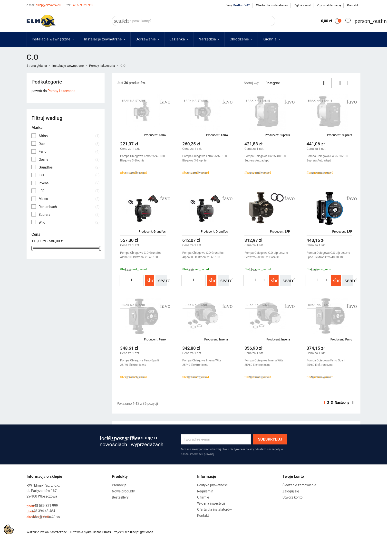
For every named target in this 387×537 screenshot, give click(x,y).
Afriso (69, 135)
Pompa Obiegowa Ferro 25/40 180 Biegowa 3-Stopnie (142, 158)
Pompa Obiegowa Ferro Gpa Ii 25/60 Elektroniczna (326, 363)
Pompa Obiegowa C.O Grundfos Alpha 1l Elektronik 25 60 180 (202, 255)
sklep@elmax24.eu (43, 5)
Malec (69, 198)
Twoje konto (293, 476)
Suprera (69, 214)
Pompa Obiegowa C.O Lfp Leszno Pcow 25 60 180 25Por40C (266, 255)
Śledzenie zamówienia (299, 485)
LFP (69, 190)
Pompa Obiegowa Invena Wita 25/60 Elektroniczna (263, 363)
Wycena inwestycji (211, 503)
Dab (69, 143)
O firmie (203, 497)
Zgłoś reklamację (329, 5)
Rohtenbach (69, 206)
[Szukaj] (193, 21)
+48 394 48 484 (41, 511)
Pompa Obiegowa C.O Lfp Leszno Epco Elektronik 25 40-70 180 (328, 255)
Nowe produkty (123, 491)
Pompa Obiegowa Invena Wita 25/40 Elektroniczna (201, 363)
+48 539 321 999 (80, 5)
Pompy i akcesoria (61, 91)
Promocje (119, 485)
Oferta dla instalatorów (272, 5)
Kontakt (352, 5)
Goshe (69, 159)
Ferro (69, 151)
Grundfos (69, 167)
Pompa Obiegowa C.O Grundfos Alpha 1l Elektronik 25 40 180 (140, 255)
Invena (69, 183)
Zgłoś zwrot (302, 5)
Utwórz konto (292, 497)
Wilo (69, 222)
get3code (146, 532)
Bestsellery (120, 497)
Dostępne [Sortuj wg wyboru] (297, 83)
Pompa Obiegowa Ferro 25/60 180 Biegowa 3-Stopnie (204, 158)
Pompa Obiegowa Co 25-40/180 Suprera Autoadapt (265, 158)
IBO (69, 175)
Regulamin (205, 491)
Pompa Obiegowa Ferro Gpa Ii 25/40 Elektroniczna (139, 363)
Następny (344, 403)
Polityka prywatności (213, 485)
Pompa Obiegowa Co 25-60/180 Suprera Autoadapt (327, 158)
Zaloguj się (290, 491)
